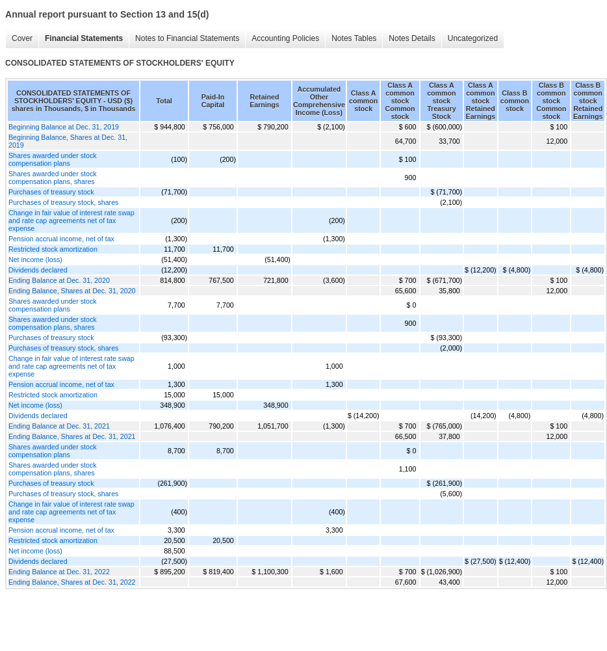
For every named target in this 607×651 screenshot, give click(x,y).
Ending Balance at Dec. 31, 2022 (59, 572)
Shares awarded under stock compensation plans (52, 159)
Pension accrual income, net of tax (61, 239)
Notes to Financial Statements (187, 38)
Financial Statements (84, 38)
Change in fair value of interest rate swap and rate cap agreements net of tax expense (71, 220)
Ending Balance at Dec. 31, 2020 (59, 280)
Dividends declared (38, 270)
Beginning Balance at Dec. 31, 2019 (63, 127)
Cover (22, 38)
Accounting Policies (285, 38)
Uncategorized (473, 38)
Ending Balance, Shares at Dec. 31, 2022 (72, 582)
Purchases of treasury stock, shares (63, 202)
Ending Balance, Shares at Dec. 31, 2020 (72, 291)
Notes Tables (353, 38)
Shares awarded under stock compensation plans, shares (52, 177)
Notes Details (412, 38)
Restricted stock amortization (52, 249)
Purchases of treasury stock (51, 192)
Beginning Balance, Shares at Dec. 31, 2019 (67, 141)
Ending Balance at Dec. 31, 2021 (59, 426)
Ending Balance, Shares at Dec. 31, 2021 (72, 436)
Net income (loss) (35, 259)
